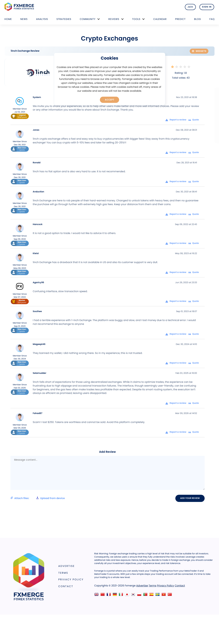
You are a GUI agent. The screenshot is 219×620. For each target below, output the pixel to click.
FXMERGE (19, 7)
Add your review (190, 498)
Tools (136, 19)
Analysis (42, 19)
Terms (63, 573)
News (23, 19)
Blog (197, 19)
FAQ (212, 19)
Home (8, 19)
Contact (65, 586)
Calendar (160, 19)
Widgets (199, 51)
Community (88, 19)
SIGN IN (207, 6)
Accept (109, 99)
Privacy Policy (71, 579)
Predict (180, 19)
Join (189, 6)
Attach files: (37, 498)
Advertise (66, 566)
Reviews (113, 19)
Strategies (63, 19)
